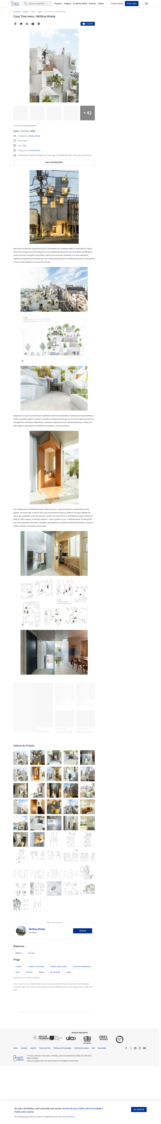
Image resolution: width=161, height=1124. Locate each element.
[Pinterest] (39, 24)
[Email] (33, 24)
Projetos (58, 4)
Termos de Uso (69, 1108)
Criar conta (131, 3)
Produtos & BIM (80, 4)
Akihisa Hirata (34, 136)
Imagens (67, 4)
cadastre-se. (70, 1116)
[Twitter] (21, 24)
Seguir (82, 989)
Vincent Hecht (34, 150)
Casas (16, 131)
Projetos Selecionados (58, 1024)
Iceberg (41, 1030)
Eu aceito (139, 1109)
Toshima (29, 1030)
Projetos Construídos (36, 1024)
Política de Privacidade (89, 1108)
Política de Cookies (24, 1111)
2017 (25, 145)
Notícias (92, 4)
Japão (32, 131)
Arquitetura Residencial (82, 1024)
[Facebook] (15, 24)
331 (24, 140)
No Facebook (55, 1030)
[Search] (40, 3)
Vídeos (101, 4)
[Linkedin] (27, 24)
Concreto (31, 1011)
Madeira (19, 1011)
